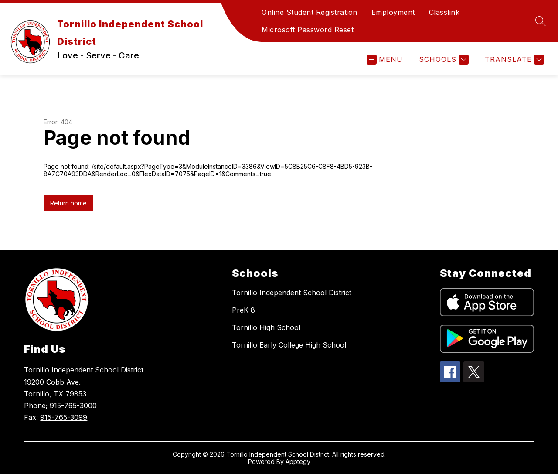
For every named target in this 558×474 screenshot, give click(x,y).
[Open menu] (385, 59)
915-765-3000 (73, 405)
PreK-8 (243, 310)
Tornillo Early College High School (289, 345)
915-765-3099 (63, 417)
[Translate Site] (513, 59)
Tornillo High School (266, 327)
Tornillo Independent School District (291, 292)
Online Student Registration (309, 12)
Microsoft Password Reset (308, 29)
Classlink (444, 12)
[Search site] (540, 21)
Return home (68, 203)
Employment (393, 12)
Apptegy (298, 461)
